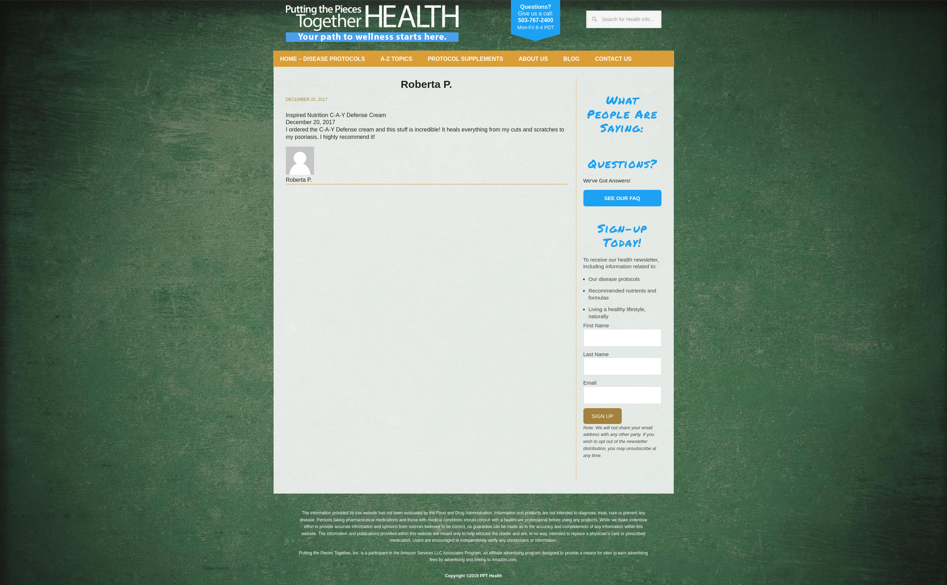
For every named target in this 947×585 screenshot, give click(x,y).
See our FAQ (622, 198)
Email (590, 383)
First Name (596, 325)
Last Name (596, 354)
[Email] (622, 395)
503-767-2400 (535, 20)
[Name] (622, 338)
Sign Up (603, 416)
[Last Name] (622, 366)
